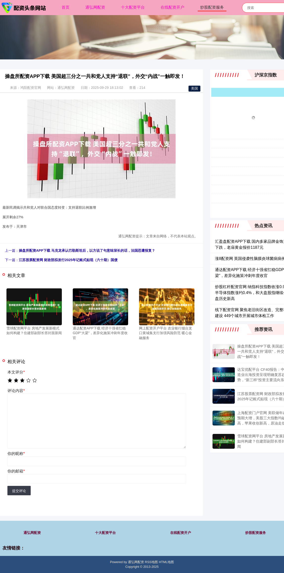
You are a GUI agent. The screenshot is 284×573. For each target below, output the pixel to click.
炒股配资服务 (212, 7)
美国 (194, 88)
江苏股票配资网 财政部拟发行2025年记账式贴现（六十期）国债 (68, 260)
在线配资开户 (172, 7)
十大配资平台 (133, 7)
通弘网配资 (95, 7)
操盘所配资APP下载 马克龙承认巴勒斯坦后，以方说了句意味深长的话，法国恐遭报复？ (87, 250)
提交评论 (19, 491)
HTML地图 (166, 562)
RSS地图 (151, 562)
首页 (66, 7)
